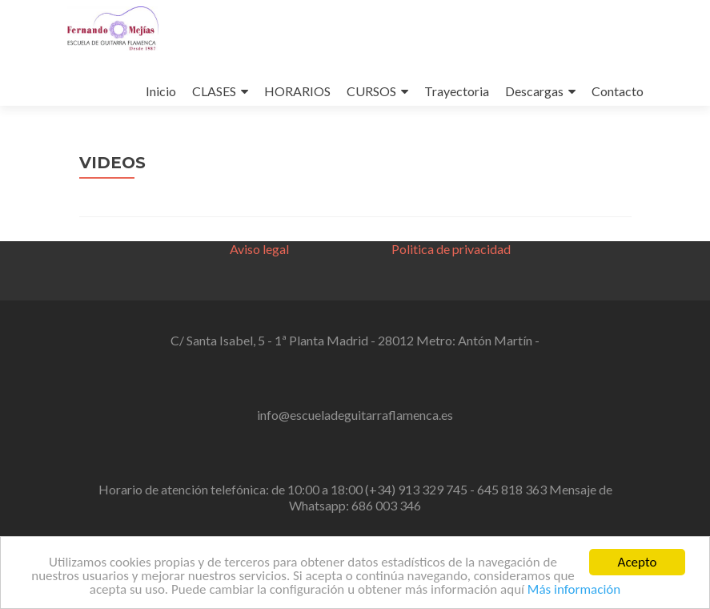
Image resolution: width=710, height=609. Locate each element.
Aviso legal (259, 248)
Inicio (161, 91)
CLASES (214, 91)
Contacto (618, 91)
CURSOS (371, 91)
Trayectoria (456, 91)
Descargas (534, 91)
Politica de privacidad (451, 248)
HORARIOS (297, 91)
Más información (573, 591)
